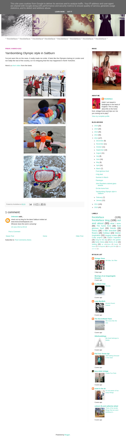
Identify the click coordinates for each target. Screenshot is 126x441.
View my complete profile (100, 116)
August (99, 153)
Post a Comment (14, 232)
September (100, 150)
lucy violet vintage (101, 371)
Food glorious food (102, 171)
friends (113, 228)
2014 (96, 132)
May (98, 162)
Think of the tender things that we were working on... (112, 410)
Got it (69, 12)
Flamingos (99, 180)
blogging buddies (111, 235)
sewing (94, 244)
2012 (96, 138)
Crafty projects (97, 237)
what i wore (115, 223)
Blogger (67, 435)
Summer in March (102, 177)
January (99, 200)
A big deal (99, 174)
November (100, 144)
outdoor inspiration (114, 237)
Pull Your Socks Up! (102, 354)
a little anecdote (109, 231)
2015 (96, 129)
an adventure (106, 244)
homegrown (101, 246)
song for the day (101, 240)
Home (45, 236)
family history (100, 242)
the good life (112, 246)
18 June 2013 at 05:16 (19, 227)
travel (93, 246)
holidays (106, 233)
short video (16, 65)
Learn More (60, 12)
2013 (96, 135)
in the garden (116, 240)
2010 (96, 207)
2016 (96, 126)
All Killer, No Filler (111, 260)
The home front (104, 226)
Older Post (79, 236)
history (94, 231)
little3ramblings (100, 336)
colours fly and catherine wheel (106, 406)
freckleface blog (101, 220)
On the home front (102, 188)
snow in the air (100, 389)
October (99, 147)
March (98, 168)
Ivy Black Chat (100, 284)
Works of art (113, 242)
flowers (95, 233)
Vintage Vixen (100, 258)
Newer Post (10, 236)
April (98, 165)
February (99, 197)
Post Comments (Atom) (23, 240)
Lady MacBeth (100, 301)
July (97, 156)
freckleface (108, 99)
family (116, 244)
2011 (96, 204)
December (100, 141)
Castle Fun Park (111, 373)
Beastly (108, 286)
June (98, 159)
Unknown (14, 217)
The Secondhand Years (103, 319)
